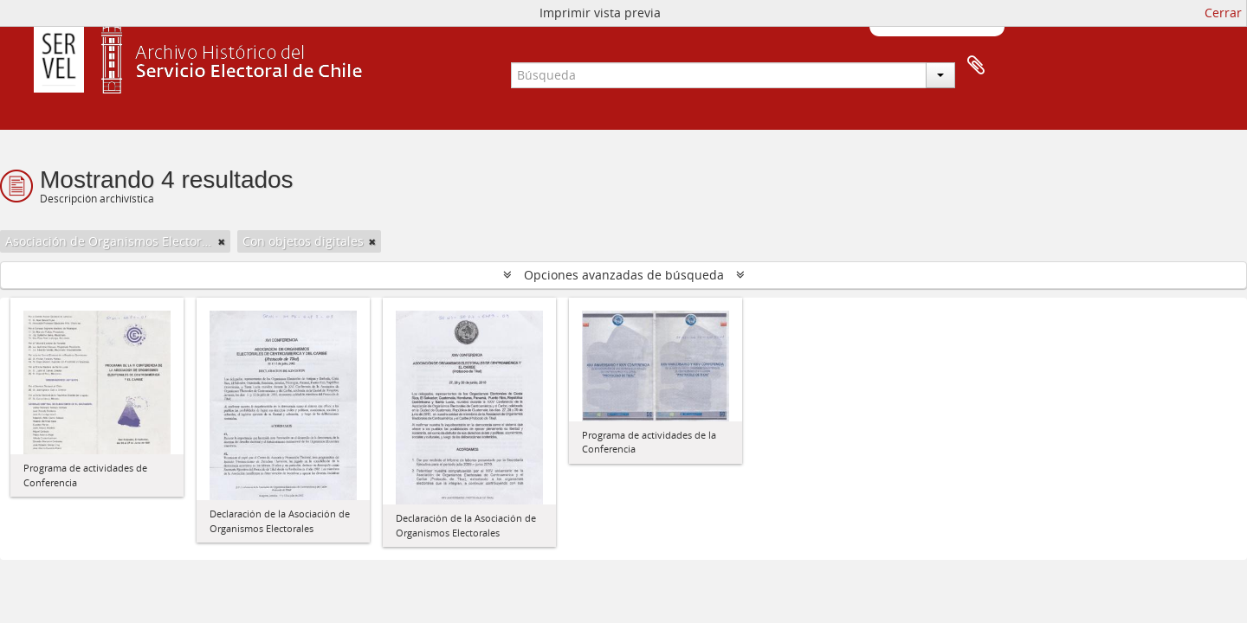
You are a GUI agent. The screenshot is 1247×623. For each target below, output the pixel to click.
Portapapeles (976, 65)
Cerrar (1223, 12)
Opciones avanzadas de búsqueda (623, 275)
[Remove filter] (221, 241)
